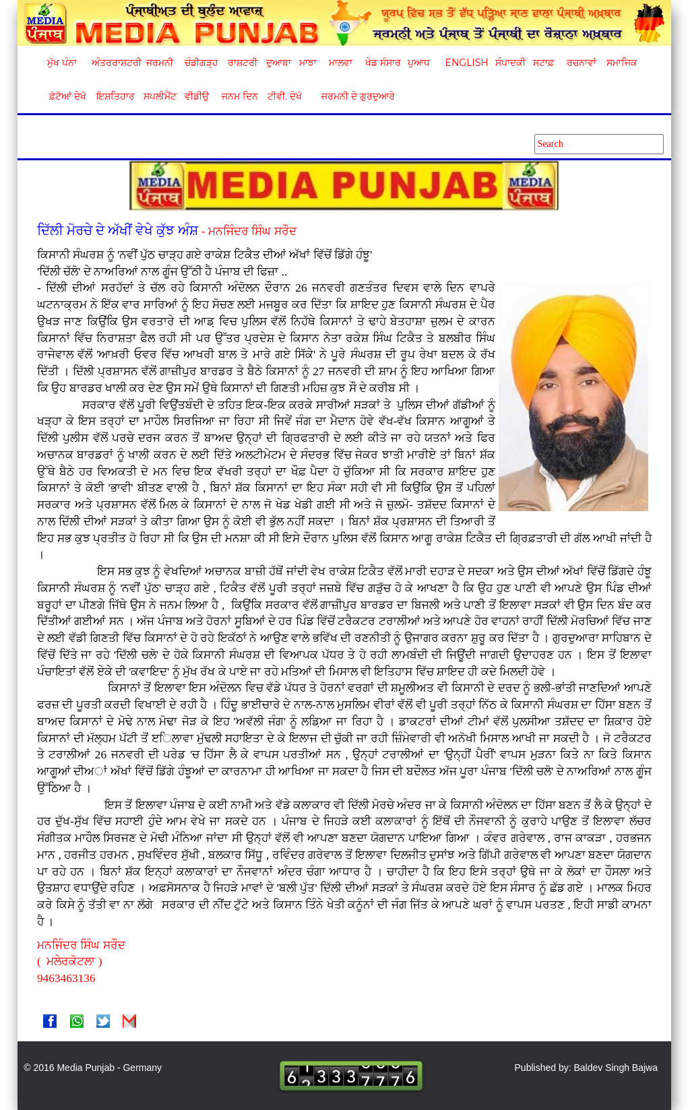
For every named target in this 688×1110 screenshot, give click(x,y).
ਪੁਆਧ (419, 63)
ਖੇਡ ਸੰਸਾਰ (382, 63)
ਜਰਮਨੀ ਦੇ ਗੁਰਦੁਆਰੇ (352, 96)
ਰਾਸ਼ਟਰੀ (242, 63)
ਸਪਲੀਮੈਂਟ (160, 96)
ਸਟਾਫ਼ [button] (543, 63)
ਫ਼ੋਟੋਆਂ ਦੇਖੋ (66, 96)
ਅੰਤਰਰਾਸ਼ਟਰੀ (114, 63)
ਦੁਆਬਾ (278, 63)
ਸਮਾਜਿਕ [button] (621, 63)
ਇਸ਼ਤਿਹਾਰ (114, 96)
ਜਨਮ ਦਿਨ (239, 96)
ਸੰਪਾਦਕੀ (510, 63)
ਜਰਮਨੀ (159, 63)
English (465, 63)
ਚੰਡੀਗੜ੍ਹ (201, 63)
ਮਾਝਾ (308, 63)
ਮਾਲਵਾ (340, 63)
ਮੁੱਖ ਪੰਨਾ (62, 63)
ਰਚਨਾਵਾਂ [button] (581, 63)
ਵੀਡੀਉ (197, 96)
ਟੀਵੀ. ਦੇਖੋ (284, 96)
